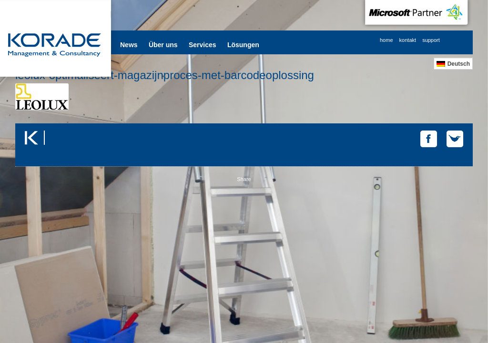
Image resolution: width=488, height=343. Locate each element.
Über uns (163, 45)
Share (244, 179)
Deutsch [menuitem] (458, 64)
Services (202, 45)
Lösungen (243, 45)
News (129, 45)
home (386, 40)
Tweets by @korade (70, 129)
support (431, 40)
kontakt (407, 40)
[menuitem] (453, 63)
